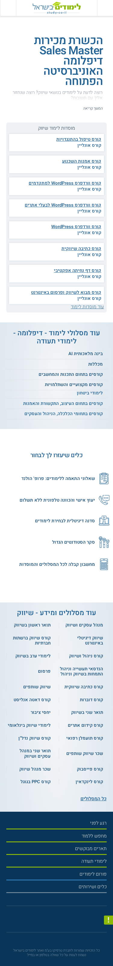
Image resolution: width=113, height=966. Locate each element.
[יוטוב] (61, 921)
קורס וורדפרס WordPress (76, 226)
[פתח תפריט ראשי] (105, 8)
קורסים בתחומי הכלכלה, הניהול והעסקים (63, 413)
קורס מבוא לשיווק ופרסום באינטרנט (66, 292)
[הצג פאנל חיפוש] (8, 8)
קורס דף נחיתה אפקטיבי (77, 270)
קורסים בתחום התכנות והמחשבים (71, 374)
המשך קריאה (93, 108)
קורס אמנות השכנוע (81, 161)
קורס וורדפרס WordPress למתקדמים (65, 183)
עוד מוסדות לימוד (87, 306)
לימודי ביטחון (90, 393)
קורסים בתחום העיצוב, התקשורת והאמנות (63, 403)
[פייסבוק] (54, 921)
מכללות (95, 364)
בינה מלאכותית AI (85, 353)
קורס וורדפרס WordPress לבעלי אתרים (63, 205)
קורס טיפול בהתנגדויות (78, 139)
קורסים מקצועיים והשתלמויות (74, 384)
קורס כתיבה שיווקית (81, 248)
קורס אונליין (89, 145)
